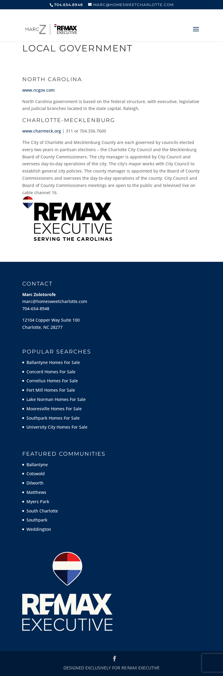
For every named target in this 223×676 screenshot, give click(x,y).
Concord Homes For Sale (50, 372)
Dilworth (35, 483)
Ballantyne (37, 464)
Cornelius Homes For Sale (52, 381)
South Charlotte (42, 511)
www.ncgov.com (38, 90)
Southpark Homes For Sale (53, 418)
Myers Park (37, 501)
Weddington (38, 529)
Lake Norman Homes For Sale (56, 399)
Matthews (36, 492)
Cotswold (35, 473)
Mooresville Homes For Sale (54, 408)
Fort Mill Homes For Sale (50, 390)
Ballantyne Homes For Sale (53, 362)
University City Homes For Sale (56, 427)
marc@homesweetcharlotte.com (54, 301)
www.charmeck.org (41, 131)
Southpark (36, 520)
